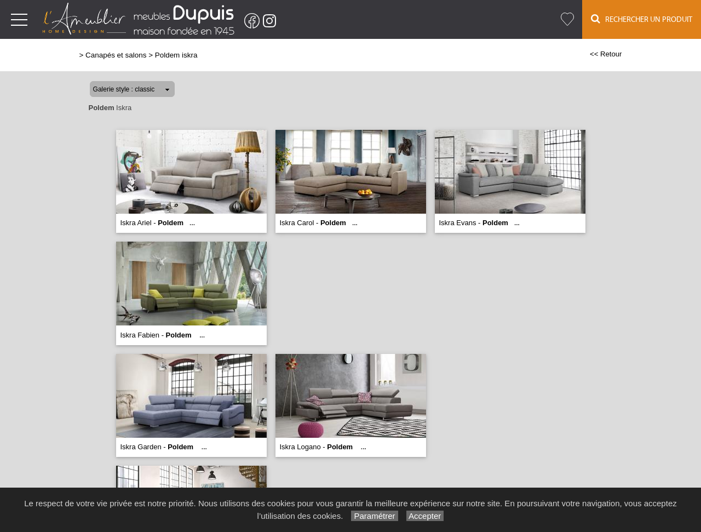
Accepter (425, 515)
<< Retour (606, 54)
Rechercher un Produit (641, 19)
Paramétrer (374, 515)
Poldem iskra (176, 55)
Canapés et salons (115, 55)
